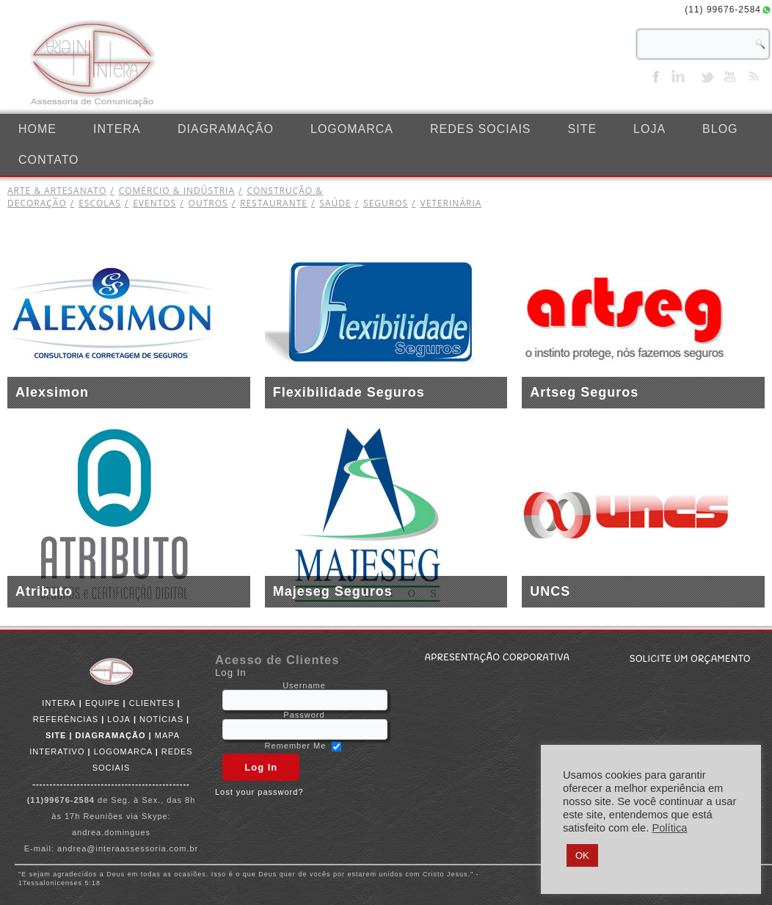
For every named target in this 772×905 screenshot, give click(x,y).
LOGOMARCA (351, 129)
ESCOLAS (94, 203)
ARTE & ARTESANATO (56, 190)
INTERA (117, 129)
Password (303, 714)
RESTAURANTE (267, 203)
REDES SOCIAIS (480, 129)
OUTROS (201, 203)
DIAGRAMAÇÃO (226, 129)
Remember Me (296, 745)
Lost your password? (259, 791)
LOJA (649, 129)
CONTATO (48, 160)
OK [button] (582, 855)
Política (669, 828)
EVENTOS (148, 203)
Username (304, 685)
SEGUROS (380, 203)
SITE (582, 129)
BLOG (720, 129)
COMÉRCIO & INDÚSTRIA (170, 190)
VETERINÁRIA (444, 203)
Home (37, 129)
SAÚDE (329, 203)
